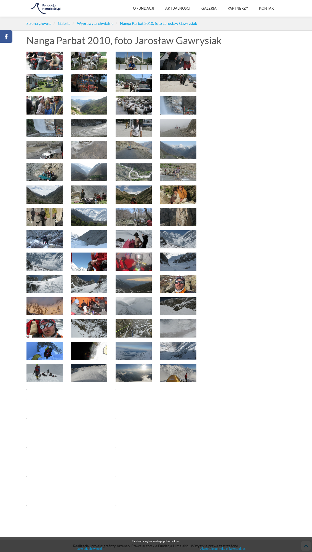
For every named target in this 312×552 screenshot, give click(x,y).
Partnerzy (238, 8)
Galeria (209, 8)
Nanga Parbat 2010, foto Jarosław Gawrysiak (158, 23)
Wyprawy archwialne (95, 23)
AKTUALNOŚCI (177, 8)
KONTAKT (267, 8)
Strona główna (38, 23)
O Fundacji (143, 8)
